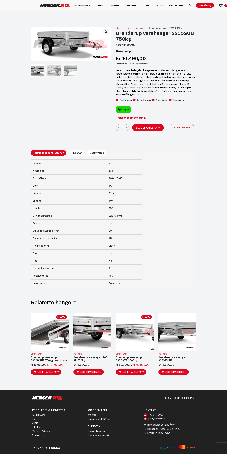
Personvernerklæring (98, 435)
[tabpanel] (86, 223)
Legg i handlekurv (148, 127)
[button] (106, 32)
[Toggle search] (190, 5)
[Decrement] (118, 127)
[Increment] (126, 127)
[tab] (48, 152)
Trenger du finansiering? (131, 117)
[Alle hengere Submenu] (91, 5)
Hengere (128, 28)
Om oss (159, 5)
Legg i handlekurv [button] (48, 372)
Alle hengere (81, 5)
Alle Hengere (38, 414)
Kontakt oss (176, 5)
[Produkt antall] (122, 127)
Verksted (130, 5)
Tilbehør (114, 5)
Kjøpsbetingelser (96, 431)
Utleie (145, 5)
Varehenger (140, 28)
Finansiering (38, 435)
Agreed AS (54, 447)
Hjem (118, 28)
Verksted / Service (41, 431)
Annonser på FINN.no (99, 419)
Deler (100, 5)
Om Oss (92, 414)
